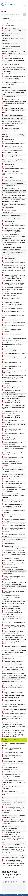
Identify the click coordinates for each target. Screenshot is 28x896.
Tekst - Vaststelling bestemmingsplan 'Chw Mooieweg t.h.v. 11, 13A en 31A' (13, 500)
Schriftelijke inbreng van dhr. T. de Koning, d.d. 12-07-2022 (12, 443)
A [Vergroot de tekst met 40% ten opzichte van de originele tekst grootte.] (7, 23)
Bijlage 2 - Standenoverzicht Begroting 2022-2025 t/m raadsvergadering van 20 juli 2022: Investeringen (13, 242)
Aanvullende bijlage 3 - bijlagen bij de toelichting (13, 312)
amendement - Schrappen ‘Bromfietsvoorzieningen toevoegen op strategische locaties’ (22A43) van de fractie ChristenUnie (13, 725)
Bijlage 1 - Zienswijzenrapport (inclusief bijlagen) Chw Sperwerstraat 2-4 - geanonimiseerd (13, 578)
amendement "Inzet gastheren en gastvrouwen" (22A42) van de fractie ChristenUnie (12, 718)
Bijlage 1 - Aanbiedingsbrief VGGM (12, 108)
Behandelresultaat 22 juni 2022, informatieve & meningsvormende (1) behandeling (11, 776)
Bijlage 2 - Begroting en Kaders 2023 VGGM (13, 111)
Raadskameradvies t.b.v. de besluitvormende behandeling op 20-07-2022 (14, 100)
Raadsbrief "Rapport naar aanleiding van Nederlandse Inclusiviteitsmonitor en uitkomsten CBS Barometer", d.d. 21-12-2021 (14, 637)
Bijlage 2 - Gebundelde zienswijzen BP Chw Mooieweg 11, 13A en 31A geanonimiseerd (13, 530)
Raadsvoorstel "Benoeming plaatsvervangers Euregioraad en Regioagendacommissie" (11, 130)
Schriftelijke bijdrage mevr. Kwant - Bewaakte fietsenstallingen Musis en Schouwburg (12, 756)
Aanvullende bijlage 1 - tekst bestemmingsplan (10, 299)
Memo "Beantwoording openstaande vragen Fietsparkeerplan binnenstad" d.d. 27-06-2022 (14, 782)
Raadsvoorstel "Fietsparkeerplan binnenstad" (12, 740)
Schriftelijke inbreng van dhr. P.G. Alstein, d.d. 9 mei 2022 (12, 367)
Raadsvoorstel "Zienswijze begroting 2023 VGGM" (13, 104)
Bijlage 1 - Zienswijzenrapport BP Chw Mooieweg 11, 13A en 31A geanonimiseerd (13, 524)
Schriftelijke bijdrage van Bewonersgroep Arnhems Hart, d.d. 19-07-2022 (13, 793)
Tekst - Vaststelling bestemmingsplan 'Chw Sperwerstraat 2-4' (13, 563)
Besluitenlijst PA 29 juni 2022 (11, 64)
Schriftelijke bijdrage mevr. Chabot (12, 752)
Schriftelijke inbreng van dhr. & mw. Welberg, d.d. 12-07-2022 (12, 458)
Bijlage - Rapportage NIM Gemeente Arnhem (13, 642)
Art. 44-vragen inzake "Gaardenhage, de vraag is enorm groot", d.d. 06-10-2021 (14, 339)
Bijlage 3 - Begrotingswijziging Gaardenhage (11, 330)
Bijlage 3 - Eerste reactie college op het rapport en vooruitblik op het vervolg (13, 705)
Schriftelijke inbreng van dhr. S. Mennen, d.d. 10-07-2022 (14, 425)
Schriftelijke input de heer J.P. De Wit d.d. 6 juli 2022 (13, 592)
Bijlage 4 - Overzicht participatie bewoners (11, 334)
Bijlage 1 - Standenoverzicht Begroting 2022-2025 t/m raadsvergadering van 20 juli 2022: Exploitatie (13, 236)
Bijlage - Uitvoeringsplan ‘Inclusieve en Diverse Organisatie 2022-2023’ (13, 632)
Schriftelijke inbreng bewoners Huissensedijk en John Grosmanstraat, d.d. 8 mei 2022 (14, 357)
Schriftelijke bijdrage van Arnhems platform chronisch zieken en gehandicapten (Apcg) (13, 763)
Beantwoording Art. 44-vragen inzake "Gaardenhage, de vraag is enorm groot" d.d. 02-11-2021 (13, 344)
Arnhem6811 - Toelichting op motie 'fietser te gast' (12, 787)
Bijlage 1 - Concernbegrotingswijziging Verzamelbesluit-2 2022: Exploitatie (13, 196)
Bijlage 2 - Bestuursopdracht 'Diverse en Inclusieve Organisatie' (14, 657)
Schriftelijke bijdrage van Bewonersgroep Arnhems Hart (10, 768)
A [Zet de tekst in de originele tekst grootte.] (2, 23)
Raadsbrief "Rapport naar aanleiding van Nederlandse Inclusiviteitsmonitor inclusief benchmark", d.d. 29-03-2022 (13, 663)
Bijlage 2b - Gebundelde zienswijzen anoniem (13, 326)
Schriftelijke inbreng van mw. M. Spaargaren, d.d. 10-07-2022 (11, 430)
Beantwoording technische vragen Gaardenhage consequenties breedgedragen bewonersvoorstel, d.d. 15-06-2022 (14, 396)
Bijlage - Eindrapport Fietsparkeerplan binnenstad (13, 744)
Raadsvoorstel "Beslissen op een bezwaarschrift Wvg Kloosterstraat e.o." (12, 147)
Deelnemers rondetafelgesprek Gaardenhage (11, 382)
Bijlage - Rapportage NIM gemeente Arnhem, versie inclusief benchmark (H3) (13, 668)
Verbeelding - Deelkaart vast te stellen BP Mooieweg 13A (13, 515)
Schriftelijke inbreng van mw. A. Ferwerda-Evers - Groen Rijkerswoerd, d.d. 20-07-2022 (13, 463)
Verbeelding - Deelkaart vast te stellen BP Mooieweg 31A (13, 520)
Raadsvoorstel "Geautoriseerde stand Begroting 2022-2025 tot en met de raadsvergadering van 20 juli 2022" (13, 230)
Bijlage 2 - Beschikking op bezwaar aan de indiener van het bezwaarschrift (13, 155)
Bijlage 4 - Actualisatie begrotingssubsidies (9, 211)
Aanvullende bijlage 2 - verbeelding (12, 308)
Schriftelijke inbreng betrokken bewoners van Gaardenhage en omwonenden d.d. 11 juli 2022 (14, 448)
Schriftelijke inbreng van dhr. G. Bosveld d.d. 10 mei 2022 (14, 371)
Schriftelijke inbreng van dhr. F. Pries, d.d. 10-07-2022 (13, 421)
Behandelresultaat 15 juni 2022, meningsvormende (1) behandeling (11, 401)
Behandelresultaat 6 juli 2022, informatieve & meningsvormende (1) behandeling (11, 597)
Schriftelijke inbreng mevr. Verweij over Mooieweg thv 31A (13, 535)
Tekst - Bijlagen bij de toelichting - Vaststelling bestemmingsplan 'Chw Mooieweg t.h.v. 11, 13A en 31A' (12, 506)
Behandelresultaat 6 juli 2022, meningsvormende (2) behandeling (11, 416)
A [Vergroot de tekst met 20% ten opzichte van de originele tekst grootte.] (4, 23)
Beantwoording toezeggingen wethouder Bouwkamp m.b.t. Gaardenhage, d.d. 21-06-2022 (14, 407)
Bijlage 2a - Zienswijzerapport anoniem (13, 322)
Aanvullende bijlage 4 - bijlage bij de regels (13, 316)
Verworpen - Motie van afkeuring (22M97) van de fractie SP (12, 294)
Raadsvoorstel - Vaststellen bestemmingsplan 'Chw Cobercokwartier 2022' (12, 173)
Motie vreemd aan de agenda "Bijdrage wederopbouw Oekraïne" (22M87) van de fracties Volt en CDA (13, 821)
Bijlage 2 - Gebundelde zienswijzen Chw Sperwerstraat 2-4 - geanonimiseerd (14, 583)
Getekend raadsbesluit (9, 55)
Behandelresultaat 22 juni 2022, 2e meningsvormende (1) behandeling (12, 412)
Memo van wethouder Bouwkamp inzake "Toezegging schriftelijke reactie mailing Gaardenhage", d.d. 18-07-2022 (14, 469)
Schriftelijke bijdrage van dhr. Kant (12, 771)
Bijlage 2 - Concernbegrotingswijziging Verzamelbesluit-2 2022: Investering (13, 200)
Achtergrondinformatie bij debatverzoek (13, 622)
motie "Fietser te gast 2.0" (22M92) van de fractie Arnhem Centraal (13, 735)
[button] (24, 14)
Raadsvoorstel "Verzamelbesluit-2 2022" (14, 192)
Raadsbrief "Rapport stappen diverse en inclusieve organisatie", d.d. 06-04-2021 (14, 647)
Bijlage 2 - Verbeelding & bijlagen (12, 180)
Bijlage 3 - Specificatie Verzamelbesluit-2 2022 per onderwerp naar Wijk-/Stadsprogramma (14, 206)
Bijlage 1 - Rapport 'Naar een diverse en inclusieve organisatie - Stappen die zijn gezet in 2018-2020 (14, 652)
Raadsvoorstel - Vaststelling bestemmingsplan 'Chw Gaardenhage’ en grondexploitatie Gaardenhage (13, 304)
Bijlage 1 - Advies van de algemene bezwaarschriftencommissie (12, 151)
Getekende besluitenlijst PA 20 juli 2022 (14, 30)
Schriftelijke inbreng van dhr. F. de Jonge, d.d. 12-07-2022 (12, 453)
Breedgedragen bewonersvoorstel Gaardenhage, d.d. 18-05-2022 (12, 386)
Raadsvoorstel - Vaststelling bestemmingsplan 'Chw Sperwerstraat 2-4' (13, 559)
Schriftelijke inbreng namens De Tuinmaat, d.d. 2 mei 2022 (11, 349)
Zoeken (3, 11)
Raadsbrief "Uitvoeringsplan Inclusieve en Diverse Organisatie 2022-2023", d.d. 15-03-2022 (13, 626)
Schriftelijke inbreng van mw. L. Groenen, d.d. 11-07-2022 (11, 438)
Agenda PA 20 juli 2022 (9, 25)
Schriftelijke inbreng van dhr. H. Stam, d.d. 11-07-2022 (13, 434)
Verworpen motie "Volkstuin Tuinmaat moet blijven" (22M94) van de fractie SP (13, 284)
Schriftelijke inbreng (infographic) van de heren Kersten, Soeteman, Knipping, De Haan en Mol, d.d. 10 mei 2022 (14, 377)
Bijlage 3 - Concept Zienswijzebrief (12, 115)
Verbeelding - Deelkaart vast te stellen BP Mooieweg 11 (13, 511)
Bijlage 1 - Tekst (7, 177)
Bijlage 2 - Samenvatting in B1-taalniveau (11, 701)
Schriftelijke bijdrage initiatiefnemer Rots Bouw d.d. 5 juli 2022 (14, 587)
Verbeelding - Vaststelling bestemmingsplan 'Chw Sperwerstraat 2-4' (13, 568)
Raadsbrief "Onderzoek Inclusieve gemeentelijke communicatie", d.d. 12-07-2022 (13, 687)
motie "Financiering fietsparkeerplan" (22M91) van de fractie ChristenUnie (13, 731)
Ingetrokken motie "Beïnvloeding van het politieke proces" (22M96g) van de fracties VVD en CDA (14, 289)
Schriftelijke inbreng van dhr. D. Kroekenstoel (11, 363)
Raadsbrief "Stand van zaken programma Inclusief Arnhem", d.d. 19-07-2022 (13, 681)
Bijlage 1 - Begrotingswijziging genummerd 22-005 (11, 749)
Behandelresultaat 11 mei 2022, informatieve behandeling (11, 391)
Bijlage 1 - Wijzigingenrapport (11, 320)
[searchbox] (11, 14)
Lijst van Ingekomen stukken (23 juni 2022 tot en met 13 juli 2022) (13, 83)
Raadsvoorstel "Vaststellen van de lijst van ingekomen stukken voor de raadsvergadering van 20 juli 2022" (13, 78)
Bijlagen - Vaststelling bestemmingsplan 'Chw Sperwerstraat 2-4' (14, 572)
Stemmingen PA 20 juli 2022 (10, 28)
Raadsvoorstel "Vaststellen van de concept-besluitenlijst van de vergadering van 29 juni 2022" (14, 60)
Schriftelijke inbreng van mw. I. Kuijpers (13, 353)
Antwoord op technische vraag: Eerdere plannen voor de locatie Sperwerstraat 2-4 (13, 602)
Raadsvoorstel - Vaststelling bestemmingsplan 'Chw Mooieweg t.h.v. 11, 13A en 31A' (13, 495)
